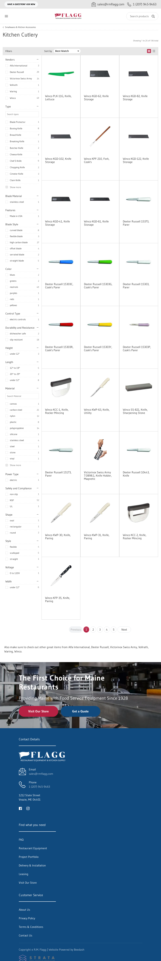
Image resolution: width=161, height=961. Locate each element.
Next (124, 629)
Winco (13, 98)
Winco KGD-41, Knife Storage (57, 223)
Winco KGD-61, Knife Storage (96, 223)
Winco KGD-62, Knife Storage (96, 97)
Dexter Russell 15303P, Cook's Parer (137, 348)
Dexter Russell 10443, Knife (136, 474)
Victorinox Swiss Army (21, 78)
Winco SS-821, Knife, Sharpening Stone (135, 411)
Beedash (79, 949)
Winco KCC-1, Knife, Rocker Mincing (57, 411)
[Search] (142, 16)
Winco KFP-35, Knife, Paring (57, 599)
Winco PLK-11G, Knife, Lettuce (58, 97)
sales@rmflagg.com (41, 773)
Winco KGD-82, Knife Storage (135, 97)
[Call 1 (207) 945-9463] (142, 4)
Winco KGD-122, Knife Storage (136, 160)
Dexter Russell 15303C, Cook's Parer (59, 285)
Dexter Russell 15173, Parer (58, 474)
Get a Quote (80, 711)
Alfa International (18, 65)
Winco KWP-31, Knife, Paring (96, 536)
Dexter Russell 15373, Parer (136, 223)
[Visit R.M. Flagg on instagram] (28, 808)
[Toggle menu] (6, 16)
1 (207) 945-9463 (39, 786)
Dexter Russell (17, 72)
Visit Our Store (38, 711)
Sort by (48, 51)
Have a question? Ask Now (21, 4)
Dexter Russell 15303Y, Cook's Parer (98, 348)
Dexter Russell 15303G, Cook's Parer (98, 285)
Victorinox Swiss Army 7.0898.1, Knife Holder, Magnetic (98, 475)
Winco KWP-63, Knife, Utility (97, 411)
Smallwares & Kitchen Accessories (20, 27)
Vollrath (14, 84)
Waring (13, 91)
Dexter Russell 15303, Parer (136, 285)
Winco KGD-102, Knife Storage (58, 160)
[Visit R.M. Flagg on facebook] (20, 808)
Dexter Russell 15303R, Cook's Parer (59, 348)
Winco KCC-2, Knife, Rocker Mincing (134, 536)
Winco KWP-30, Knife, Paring (58, 536)
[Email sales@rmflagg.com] (108, 4)
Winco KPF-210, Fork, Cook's (96, 160)
